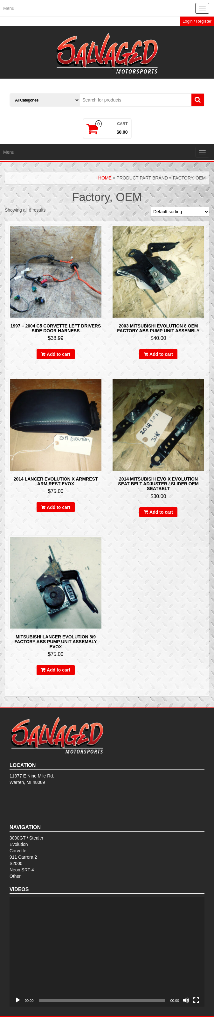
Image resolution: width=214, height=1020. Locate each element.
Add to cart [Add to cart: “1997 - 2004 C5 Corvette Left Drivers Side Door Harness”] (58, 354)
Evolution (19, 844)
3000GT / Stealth (26, 838)
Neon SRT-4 (22, 869)
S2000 (16, 863)
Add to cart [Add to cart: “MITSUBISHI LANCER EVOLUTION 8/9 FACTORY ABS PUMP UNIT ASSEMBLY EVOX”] (58, 669)
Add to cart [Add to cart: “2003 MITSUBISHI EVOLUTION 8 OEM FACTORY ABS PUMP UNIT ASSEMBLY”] (161, 354)
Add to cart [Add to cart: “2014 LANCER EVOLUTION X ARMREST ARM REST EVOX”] (58, 507)
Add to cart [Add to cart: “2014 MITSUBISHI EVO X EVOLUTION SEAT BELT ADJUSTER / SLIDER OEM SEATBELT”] (161, 512)
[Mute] (186, 1000)
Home (105, 177)
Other (15, 876)
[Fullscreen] (196, 1000)
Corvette (18, 850)
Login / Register (197, 21)
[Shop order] (179, 211)
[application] (107, 952)
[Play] (18, 1000)
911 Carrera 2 (23, 857)
